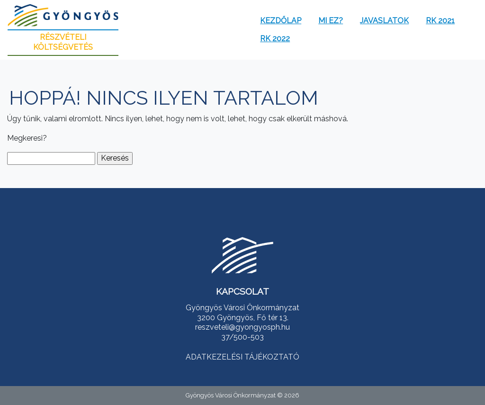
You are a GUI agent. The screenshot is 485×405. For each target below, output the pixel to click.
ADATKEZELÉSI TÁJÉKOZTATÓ (242, 356)
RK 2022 (275, 38)
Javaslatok (384, 20)
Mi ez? (330, 20)
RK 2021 (440, 20)
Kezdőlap (280, 20)
